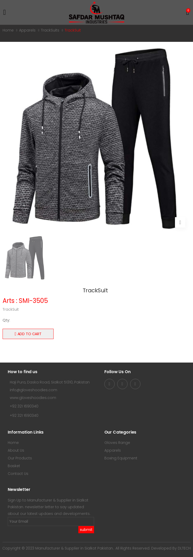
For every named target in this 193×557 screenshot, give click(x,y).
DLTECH (184, 548)
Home (8, 30)
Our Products (20, 458)
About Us (16, 450)
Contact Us (18, 473)
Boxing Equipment (120, 458)
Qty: (6, 320)
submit (86, 529)
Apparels (27, 30)
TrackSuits (50, 30)
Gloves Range (117, 442)
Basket (14, 465)
